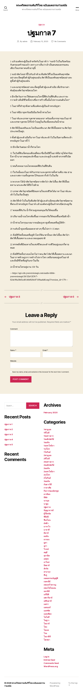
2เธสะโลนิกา (49, 471)
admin (25, 41)
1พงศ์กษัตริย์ (49, 439)
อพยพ (46, 559)
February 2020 (51, 412)
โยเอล (46, 630)
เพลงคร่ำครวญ (50, 585)
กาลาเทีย (47, 488)
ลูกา (45, 546)
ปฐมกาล (41, 25)
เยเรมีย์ (46, 591)
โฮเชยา (47, 640)
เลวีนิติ (46, 594)
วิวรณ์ (46, 549)
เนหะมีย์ (47, 581)
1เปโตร (47, 449)
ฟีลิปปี (46, 517)
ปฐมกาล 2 (8, 429)
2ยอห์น (47, 468)
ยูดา (45, 543)
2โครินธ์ (47, 478)
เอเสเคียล (47, 614)
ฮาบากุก (47, 572)
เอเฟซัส (47, 611)
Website (13, 361)
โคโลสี (46, 617)
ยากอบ (46, 539)
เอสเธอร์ (47, 607)
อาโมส (46, 562)
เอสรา (46, 604)
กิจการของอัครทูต (51, 491)
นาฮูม (46, 504)
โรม (45, 633)
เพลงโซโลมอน (50, 588)
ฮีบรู (45, 575)
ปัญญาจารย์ (48, 510)
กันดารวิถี (48, 484)
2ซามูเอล (47, 455)
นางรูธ (46, 501)
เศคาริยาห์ (48, 598)
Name (13, 350)
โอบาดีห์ (47, 636)
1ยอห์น (46, 442)
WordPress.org (51, 666)
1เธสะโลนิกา (49, 446)
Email (45, 350)
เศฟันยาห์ (48, 601)
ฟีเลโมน (47, 520)
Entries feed (49, 660)
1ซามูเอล (47, 429)
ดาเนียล (47, 494)
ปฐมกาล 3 (8, 434)
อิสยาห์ (46, 565)
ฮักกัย (46, 568)
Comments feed (51, 663)
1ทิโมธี (46, 433)
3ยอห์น (47, 481)
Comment (14, 329)
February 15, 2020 (41, 41)
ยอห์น (46, 536)
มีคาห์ (46, 533)
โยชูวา (46, 620)
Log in (46, 657)
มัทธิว (46, 523)
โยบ (45, 627)
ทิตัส (45, 497)
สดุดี (45, 552)
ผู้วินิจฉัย (47, 513)
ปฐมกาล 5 (8, 444)
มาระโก (47, 526)
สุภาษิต (47, 556)
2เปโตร (47, 475)
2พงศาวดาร (49, 462)
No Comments (60, 41)
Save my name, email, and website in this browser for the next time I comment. (40, 372)
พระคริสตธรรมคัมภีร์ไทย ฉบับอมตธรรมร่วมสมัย (41, 5)
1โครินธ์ (47, 452)
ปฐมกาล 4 (8, 439)
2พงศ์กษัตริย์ (49, 465)
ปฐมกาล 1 (8, 424)
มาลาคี (46, 530)
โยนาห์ (46, 623)
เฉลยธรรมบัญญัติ (51, 578)
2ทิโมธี (47, 458)
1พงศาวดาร (48, 436)
